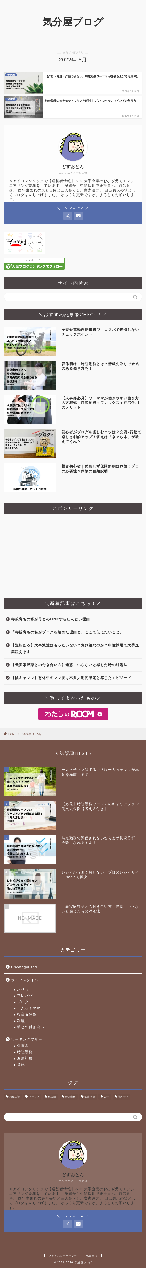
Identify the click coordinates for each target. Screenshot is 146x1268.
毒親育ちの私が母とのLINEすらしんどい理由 (50, 619)
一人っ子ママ (28, 1008)
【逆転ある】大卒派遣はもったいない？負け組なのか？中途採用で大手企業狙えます (75, 648)
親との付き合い (30, 1027)
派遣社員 (25, 1058)
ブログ (23, 1002)
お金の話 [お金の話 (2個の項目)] (14, 1096)
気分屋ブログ (73, 21)
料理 (21, 1021)
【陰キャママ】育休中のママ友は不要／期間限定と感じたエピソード (71, 678)
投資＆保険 (26, 1014)
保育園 (23, 1046)
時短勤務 (25, 1052)
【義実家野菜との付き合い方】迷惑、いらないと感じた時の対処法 (69, 665)
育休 (21, 1065)
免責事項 (91, 1255)
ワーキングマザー (26, 1039)
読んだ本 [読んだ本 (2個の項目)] (123, 1096)
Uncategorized (24, 967)
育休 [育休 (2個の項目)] (106, 1096)
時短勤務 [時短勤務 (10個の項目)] (70, 1096)
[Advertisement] (73, 554)
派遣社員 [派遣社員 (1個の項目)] (89, 1096)
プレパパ (25, 996)
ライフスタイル (24, 980)
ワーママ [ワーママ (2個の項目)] (34, 1096)
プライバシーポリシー (63, 1255)
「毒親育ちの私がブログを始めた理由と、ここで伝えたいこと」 (67, 632)
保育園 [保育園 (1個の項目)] (52, 1096)
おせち (23, 989)
